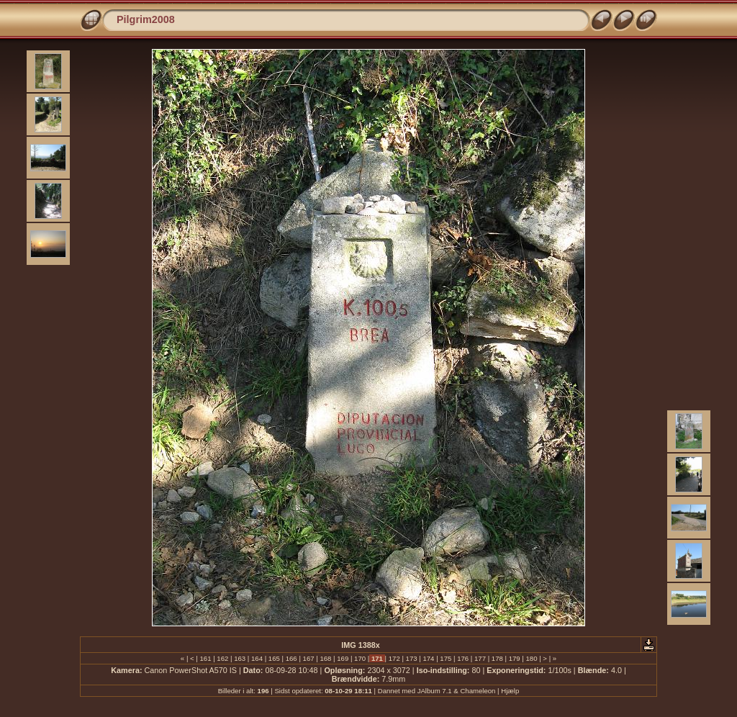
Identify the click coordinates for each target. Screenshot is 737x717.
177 (479, 658)
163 (240, 658)
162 (222, 658)
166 (291, 658)
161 (205, 658)
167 (308, 658)
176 (462, 658)
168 (325, 658)
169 (343, 658)
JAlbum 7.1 (434, 691)
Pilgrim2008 (146, 19)
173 (411, 658)
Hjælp (510, 691)
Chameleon (477, 691)
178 (497, 658)
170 (359, 658)
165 (273, 658)
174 (428, 658)
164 (256, 658)
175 (445, 658)
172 (394, 658)
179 (514, 658)
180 (531, 658)
